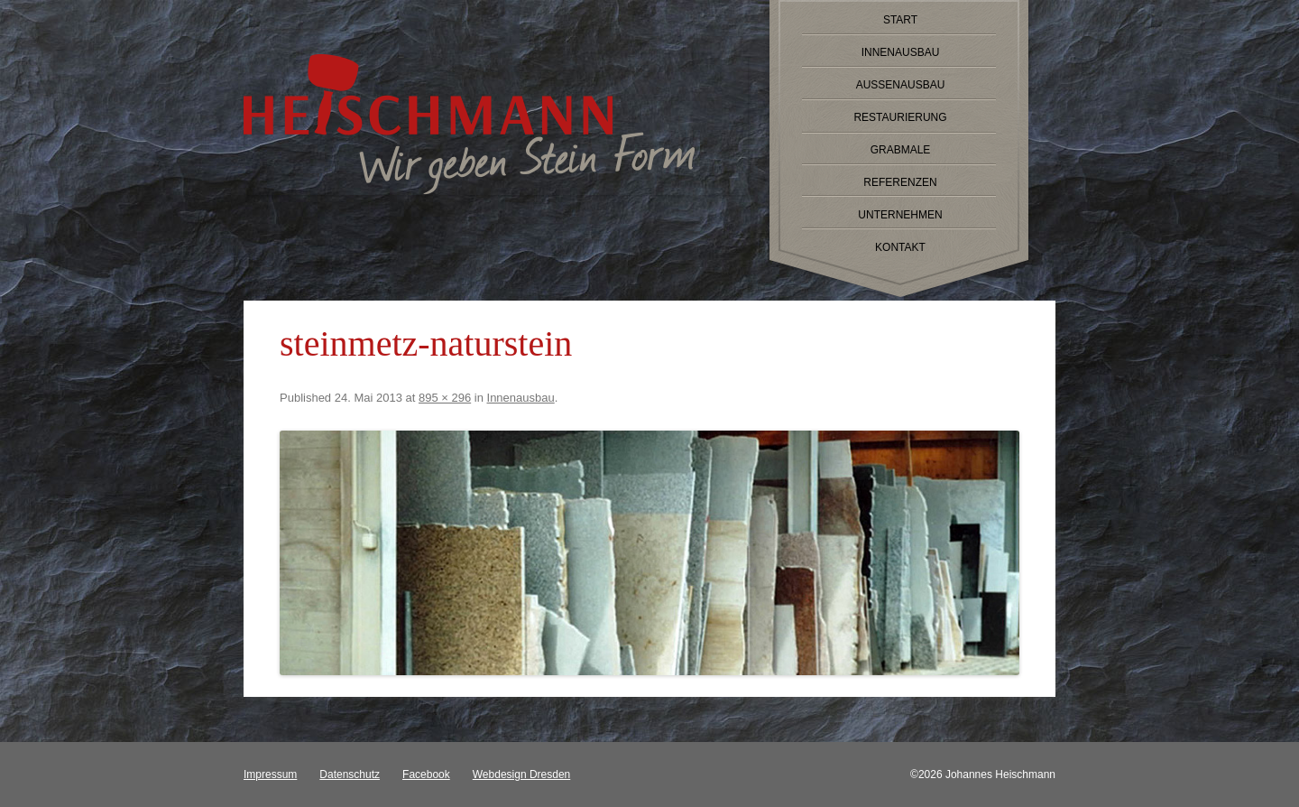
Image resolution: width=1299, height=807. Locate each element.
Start (900, 20)
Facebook (426, 774)
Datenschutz (349, 774)
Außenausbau (900, 85)
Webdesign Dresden (522, 774)
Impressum (270, 774)
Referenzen (899, 182)
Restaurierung (899, 117)
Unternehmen (900, 215)
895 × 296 (445, 397)
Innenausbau (900, 52)
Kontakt (900, 247)
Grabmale (901, 150)
